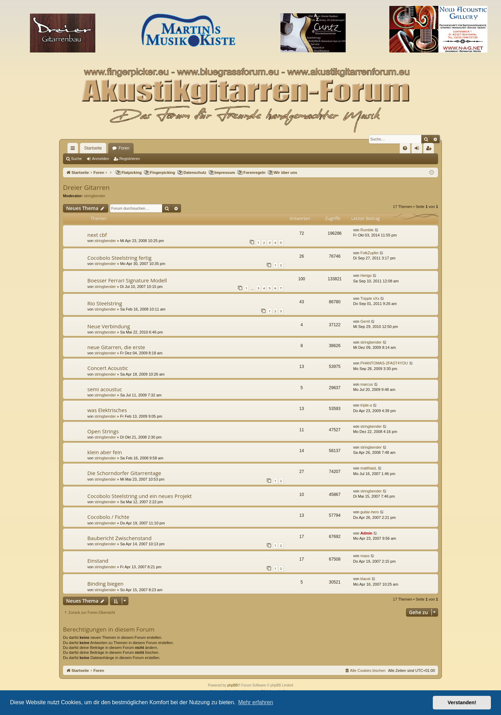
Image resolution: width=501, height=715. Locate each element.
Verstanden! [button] (462, 702)
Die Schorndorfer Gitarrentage (124, 472)
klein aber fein (104, 452)
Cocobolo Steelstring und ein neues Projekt (139, 495)
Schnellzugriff (74, 149)
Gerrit (365, 321)
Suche (76, 158)
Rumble (367, 230)
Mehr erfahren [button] (255, 702)
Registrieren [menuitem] (430, 149)
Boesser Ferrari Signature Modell (127, 280)
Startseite (93, 148)
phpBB (232, 685)
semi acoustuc (104, 389)
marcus (366, 384)
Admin (366, 533)
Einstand (98, 560)
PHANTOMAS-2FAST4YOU (384, 363)
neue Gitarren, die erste (116, 347)
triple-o (366, 405)
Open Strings (103, 431)
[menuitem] (405, 148)
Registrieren (129, 158)
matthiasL (368, 468)
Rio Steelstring (104, 303)
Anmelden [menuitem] (418, 149)
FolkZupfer (369, 253)
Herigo (366, 275)
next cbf (97, 234)
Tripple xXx (370, 298)
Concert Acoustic (107, 367)
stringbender (94, 196)
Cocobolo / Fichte (108, 516)
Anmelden (100, 158)
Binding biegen (105, 583)
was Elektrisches (107, 410)
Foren (124, 148)
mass (364, 556)
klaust (365, 579)
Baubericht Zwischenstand (119, 538)
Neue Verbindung (108, 326)
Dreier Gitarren (86, 187)
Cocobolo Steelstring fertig (119, 257)
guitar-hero (369, 512)
